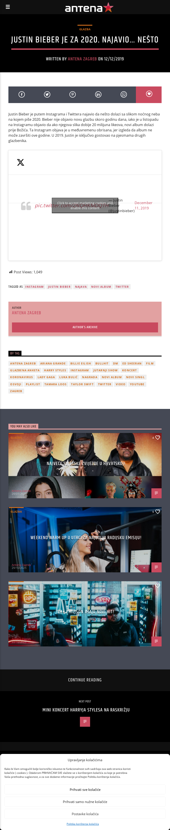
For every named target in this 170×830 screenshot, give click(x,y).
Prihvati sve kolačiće (85, 789)
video (121, 384)
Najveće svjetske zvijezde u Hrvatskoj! (86, 464)
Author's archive (85, 327)
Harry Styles (55, 370)
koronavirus (21, 377)
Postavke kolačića (85, 814)
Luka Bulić (68, 377)
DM (115, 363)
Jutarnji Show (105, 370)
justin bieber (59, 287)
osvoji (15, 384)
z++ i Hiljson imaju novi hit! (86, 612)
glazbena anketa (25, 370)
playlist (33, 384)
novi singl (135, 377)
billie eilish (80, 363)
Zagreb (16, 391)
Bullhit (101, 363)
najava (81, 287)
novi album (101, 287)
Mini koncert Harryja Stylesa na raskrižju (86, 710)
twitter (122, 287)
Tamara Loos (55, 384)
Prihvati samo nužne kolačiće (85, 801)
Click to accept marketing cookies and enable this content (85, 205)
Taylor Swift (82, 384)
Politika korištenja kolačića (83, 824)
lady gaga (46, 377)
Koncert (129, 370)
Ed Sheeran (132, 363)
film (150, 363)
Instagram (34, 287)
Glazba (85, 29)
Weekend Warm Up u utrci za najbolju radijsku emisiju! (86, 538)
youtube (137, 384)
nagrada (89, 377)
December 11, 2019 (144, 205)
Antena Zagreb (82, 59)
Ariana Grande (53, 363)
